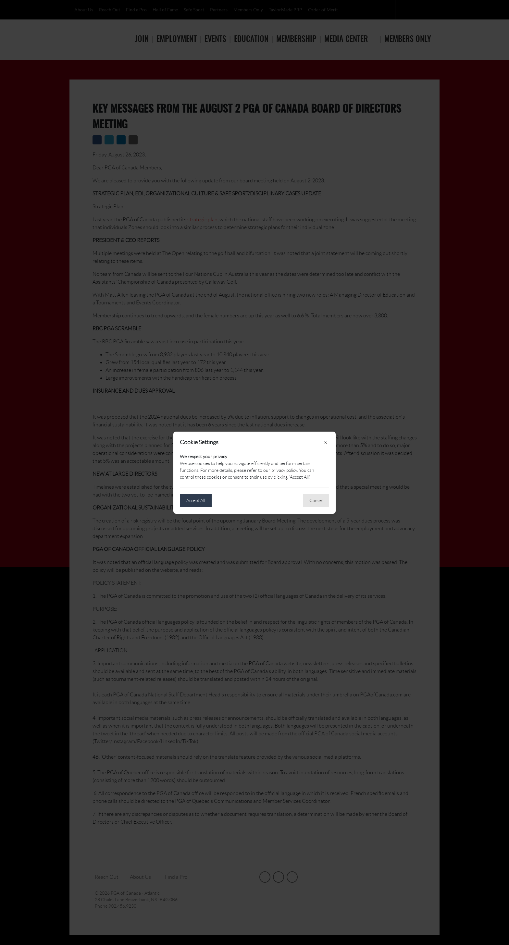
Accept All (195, 500)
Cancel (316, 500)
